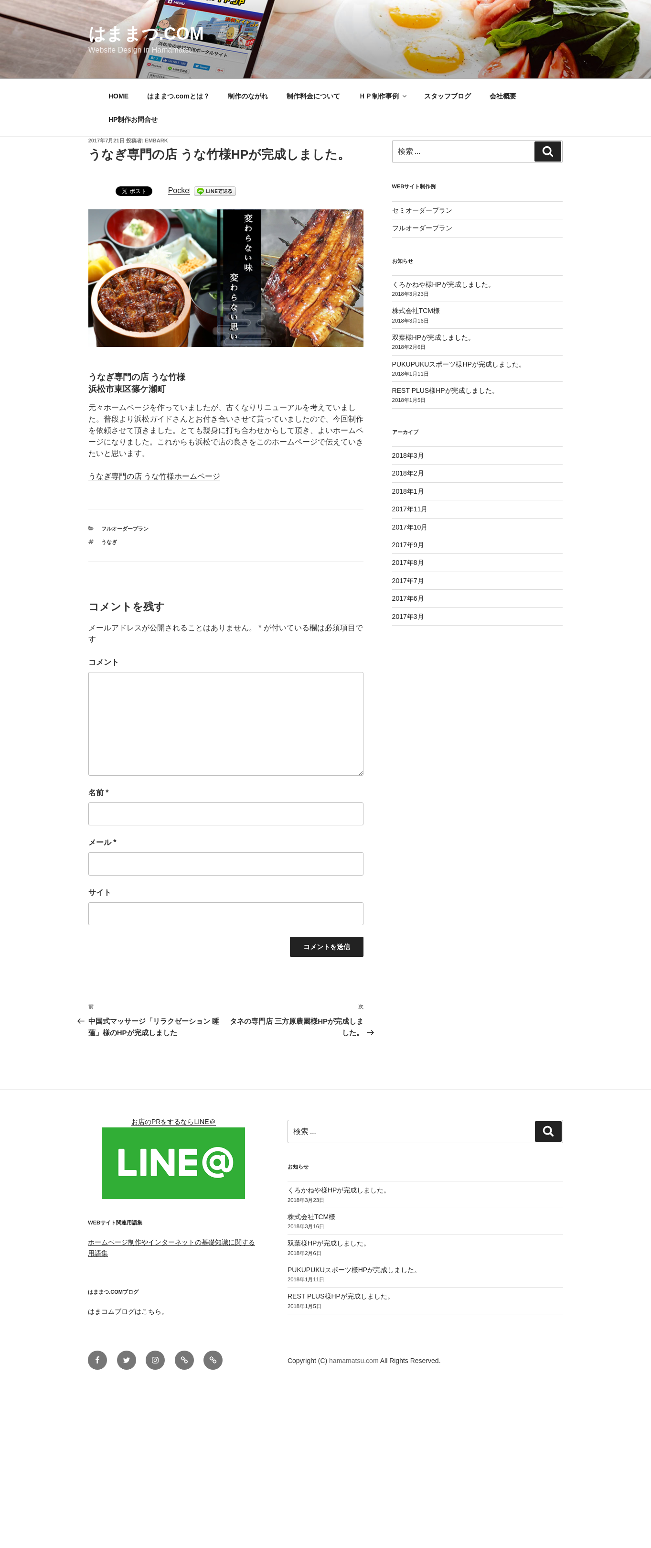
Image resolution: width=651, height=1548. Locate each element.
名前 (98, 793)
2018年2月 (408, 473)
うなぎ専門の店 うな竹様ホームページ (154, 476)
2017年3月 (408, 616)
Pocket (180, 190)
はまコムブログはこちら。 (128, 1311)
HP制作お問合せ (133, 119)
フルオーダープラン (125, 528)
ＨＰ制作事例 (383, 96)
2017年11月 (410, 509)
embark (156, 140)
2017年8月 (408, 562)
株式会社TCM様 (416, 310)
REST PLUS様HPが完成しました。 (445, 390)
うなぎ (109, 542)
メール (102, 842)
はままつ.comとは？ (178, 96)
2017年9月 (408, 545)
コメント (103, 662)
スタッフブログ (447, 96)
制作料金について (313, 96)
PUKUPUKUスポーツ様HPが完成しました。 (458, 364)
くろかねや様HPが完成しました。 (443, 284)
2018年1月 (408, 491)
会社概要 (503, 96)
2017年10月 (410, 527)
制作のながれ (248, 96)
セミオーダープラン (422, 210)
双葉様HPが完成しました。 (433, 337)
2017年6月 (408, 598)
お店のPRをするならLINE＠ (173, 1122)
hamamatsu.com (354, 1360)
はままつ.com (146, 33)
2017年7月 (408, 581)
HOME (118, 96)
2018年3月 (408, 455)
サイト (99, 892)
